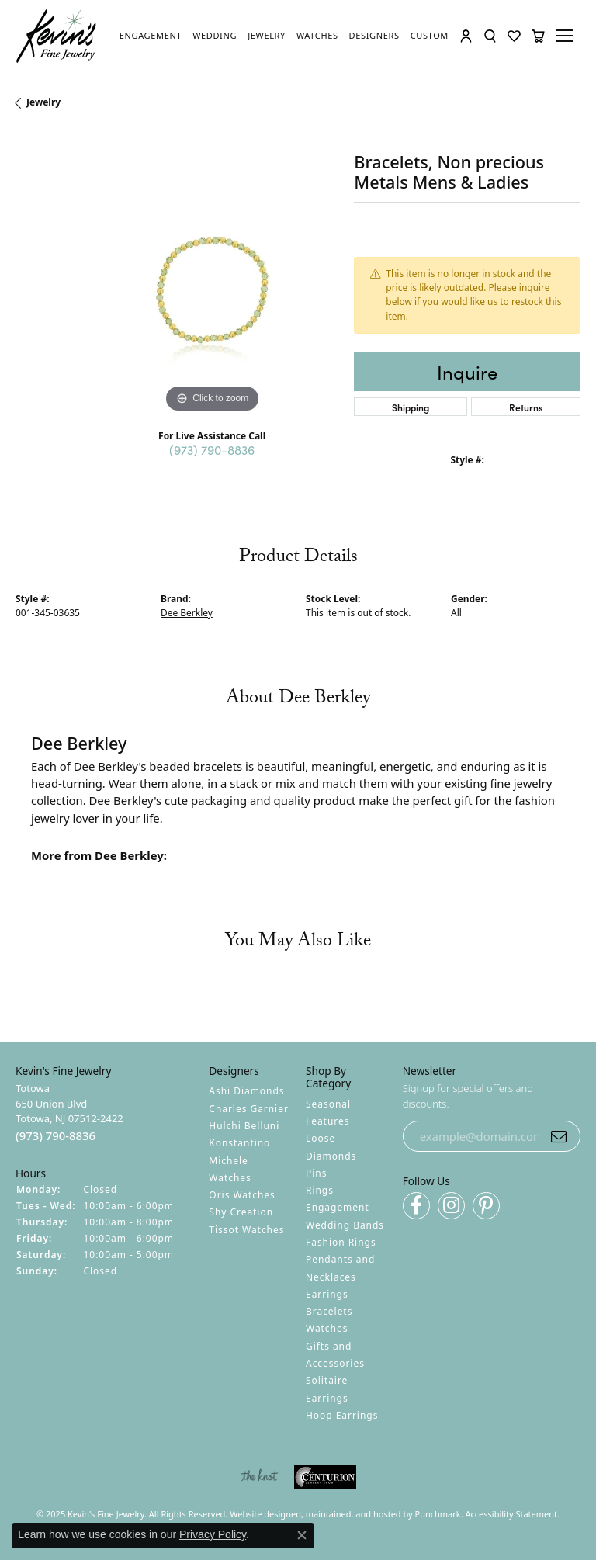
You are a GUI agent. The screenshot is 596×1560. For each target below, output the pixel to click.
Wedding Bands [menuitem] (345, 1225)
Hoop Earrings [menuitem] (342, 1415)
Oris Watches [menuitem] (242, 1194)
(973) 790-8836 (212, 449)
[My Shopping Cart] (538, 36)
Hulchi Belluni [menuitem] (244, 1125)
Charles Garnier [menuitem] (248, 1108)
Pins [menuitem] (316, 1173)
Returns (525, 407)
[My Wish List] (514, 36)
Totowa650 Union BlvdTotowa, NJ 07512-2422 (69, 1112)
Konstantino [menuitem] (239, 1142)
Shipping (410, 407)
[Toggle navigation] (566, 35)
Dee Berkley (187, 612)
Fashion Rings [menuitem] (341, 1242)
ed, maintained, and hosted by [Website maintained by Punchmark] (353, 1514)
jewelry (43, 102)
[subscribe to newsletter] (559, 1136)
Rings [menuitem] (320, 1190)
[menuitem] (259, 1477)
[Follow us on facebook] (416, 1205)
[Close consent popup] (302, 1535)
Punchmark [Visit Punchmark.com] (438, 1514)
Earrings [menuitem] (327, 1294)
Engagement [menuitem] (337, 1207)
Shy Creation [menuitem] (241, 1212)
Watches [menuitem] (327, 1328)
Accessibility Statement (512, 1514)
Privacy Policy (212, 1534)
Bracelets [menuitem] (329, 1311)
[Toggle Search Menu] (490, 36)
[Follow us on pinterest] (486, 1205)
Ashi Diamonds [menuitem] (246, 1090)
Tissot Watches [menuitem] (246, 1229)
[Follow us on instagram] (451, 1205)
